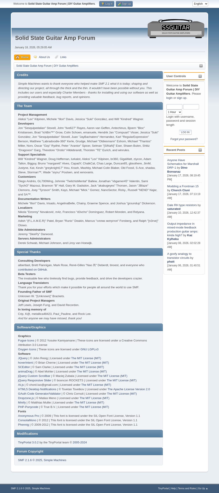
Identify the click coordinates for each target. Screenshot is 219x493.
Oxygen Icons (27, 349)
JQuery (23, 358)
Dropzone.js (26, 398)
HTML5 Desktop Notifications (37, 389)
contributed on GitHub (32, 269)
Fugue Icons (26, 340)
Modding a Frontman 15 (183, 186)
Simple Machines (55, 460)
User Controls (176, 76)
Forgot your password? (184, 139)
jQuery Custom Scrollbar (34, 376)
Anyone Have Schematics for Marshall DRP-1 (183, 164)
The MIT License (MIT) (86, 358)
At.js (21, 384)
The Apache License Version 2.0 (129, 389)
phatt (171, 261)
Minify (22, 402)
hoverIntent (25, 362)
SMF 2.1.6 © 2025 (30, 460)
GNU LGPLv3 (89, 349)
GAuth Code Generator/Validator (39, 393)
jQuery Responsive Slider (34, 380)
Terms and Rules (187, 488)
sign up (181, 97)
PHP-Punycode (28, 407)
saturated (174, 208)
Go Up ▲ (203, 488)
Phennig (23, 424)
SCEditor (24, 367)
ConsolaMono (27, 420)
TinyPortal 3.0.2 (28, 442)
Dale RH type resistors (182, 205)
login (169, 97)
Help (173, 488)
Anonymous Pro (28, 415)
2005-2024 (80, 442)
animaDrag (25, 371)
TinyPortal (163, 488)
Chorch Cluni (180, 190)
